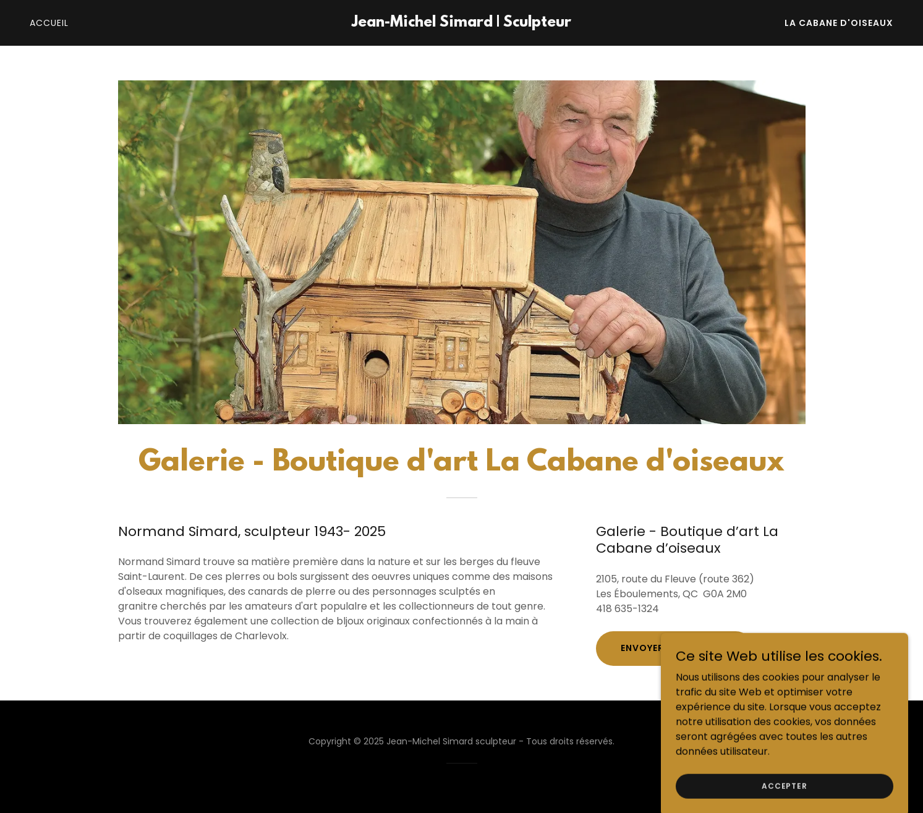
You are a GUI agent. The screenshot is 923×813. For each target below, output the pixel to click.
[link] (462, 23)
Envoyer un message (674, 648)
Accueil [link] (49, 23)
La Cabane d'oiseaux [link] (839, 23)
